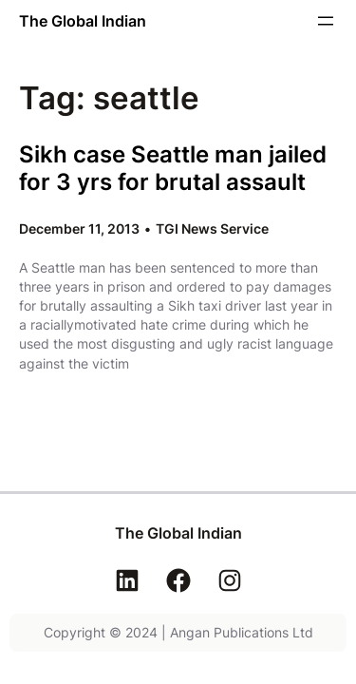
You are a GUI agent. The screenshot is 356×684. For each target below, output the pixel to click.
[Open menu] (325, 21)
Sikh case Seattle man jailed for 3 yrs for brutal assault (173, 168)
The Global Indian (82, 20)
